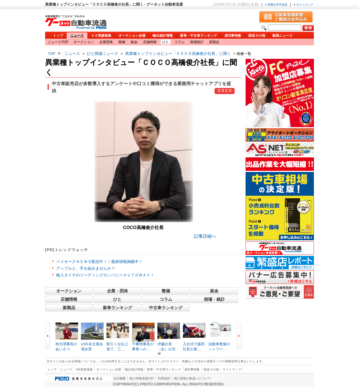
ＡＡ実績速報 (101, 36)
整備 (121, 42)
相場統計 (197, 42)
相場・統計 (214, 299)
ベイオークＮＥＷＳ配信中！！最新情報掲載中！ (99, 261)
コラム (179, 42)
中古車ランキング (166, 307)
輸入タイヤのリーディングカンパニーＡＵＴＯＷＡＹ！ (105, 275)
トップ (58, 36)
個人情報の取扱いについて (192, 378)
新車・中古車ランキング (198, 36)
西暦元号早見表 (276, 4)
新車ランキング (117, 307)
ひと (165, 42)
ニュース (77, 36)
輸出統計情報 (163, 36)
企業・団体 (117, 290)
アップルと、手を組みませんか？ (85, 268)
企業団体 (106, 42)
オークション (84, 42)
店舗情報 (150, 42)
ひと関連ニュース (102, 53)
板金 (134, 42)
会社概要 (119, 378)
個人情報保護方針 (141, 378)
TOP (51, 54)
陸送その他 (256, 36)
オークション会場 (131, 36)
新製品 (214, 42)
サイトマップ (303, 4)
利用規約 (164, 378)
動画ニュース (282, 36)
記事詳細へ (205, 236)
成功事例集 (232, 36)
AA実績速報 (84, 369)
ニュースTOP (58, 42)
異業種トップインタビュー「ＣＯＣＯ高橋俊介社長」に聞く (178, 53)
